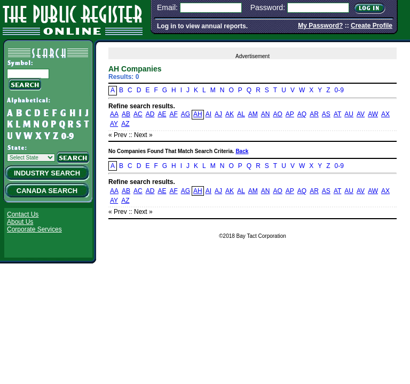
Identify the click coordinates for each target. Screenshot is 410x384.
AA (114, 114)
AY (114, 123)
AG (185, 114)
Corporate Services (34, 229)
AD (150, 114)
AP (290, 114)
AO (277, 114)
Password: (267, 7)
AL (241, 114)
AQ (301, 114)
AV (361, 114)
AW (373, 114)
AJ (218, 114)
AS (326, 114)
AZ (125, 123)
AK (229, 114)
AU (348, 114)
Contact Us (22, 214)
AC (138, 114)
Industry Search (47, 173)
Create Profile (371, 25)
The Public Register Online (72, 18)
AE (161, 114)
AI (208, 114)
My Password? (320, 25)
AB (126, 114)
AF (173, 114)
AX (385, 114)
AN (265, 114)
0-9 (339, 90)
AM (253, 114)
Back (241, 151)
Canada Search (47, 191)
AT (337, 114)
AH (197, 114)
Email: (167, 7)
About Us (20, 222)
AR (314, 114)
